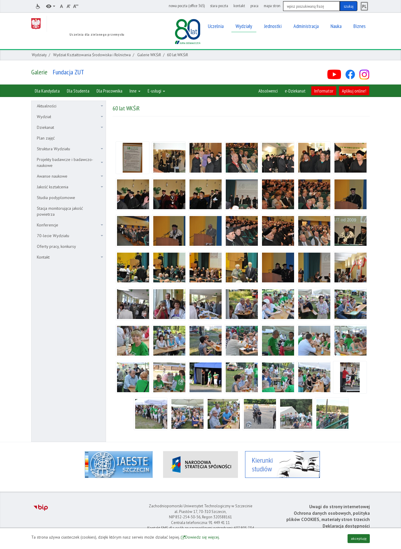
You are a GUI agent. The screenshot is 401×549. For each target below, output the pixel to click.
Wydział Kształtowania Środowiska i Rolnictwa (92, 54)
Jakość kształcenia (70, 187)
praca (254, 5)
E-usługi (156, 91)
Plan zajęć (46, 138)
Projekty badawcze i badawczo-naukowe (70, 162)
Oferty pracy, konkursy (56, 246)
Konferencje (70, 225)
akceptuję (359, 538)
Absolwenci (268, 91)
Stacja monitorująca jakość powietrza (60, 211)
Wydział (70, 116)
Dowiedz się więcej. (202, 537)
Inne (135, 91)
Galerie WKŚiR (149, 54)
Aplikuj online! (354, 91)
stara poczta (219, 5)
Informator (323, 91)
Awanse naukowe (70, 176)
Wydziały (39, 54)
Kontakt (70, 257)
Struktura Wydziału (70, 148)
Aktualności (70, 106)
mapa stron (272, 5)
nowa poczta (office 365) (187, 5)
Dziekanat (70, 127)
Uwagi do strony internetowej (339, 506)
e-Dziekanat (295, 91)
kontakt (239, 5)
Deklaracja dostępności (346, 526)
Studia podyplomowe (56, 197)
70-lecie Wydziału (70, 235)
